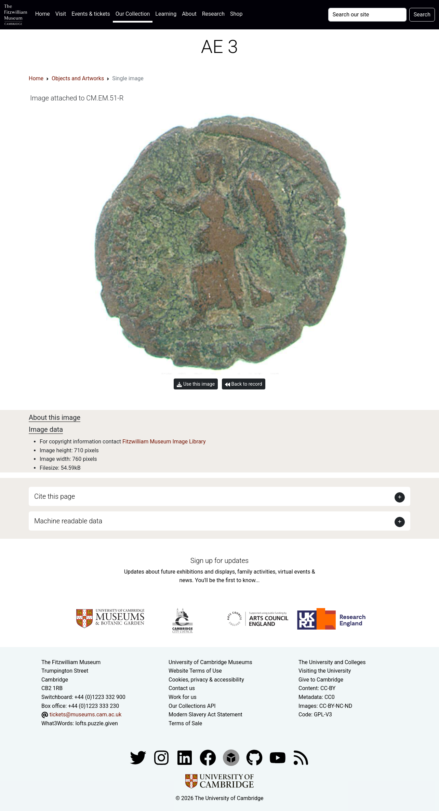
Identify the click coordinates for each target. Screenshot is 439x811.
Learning (165, 14)
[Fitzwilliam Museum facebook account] (185, 757)
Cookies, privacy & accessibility (206, 679)
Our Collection (133, 14)
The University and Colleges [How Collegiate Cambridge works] (331, 662)
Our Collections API (192, 706)
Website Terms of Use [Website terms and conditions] (195, 671)
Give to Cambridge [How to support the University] (320, 679)
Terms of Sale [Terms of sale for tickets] (185, 723)
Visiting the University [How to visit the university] (324, 671)
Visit (60, 14)
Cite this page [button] (54, 496)
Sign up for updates (219, 560)
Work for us (183, 697)
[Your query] (367, 15)
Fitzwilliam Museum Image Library (164, 441)
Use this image (196, 384)
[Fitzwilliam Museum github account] (255, 757)
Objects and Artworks (78, 78)
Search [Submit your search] (422, 14)
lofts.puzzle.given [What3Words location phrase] (96, 723)
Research (213, 14)
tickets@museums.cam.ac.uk (85, 714)
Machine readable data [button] (68, 521)
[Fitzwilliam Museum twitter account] (138, 757)
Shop (236, 14)
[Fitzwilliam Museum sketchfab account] (231, 757)
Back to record (243, 384)
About (189, 14)
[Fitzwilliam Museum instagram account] (162, 757)
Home (44, 13)
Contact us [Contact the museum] (182, 688)
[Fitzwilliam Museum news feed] (301, 757)
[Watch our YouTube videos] (278, 757)
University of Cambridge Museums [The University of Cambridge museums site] (210, 662)
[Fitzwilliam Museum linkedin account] (208, 757)
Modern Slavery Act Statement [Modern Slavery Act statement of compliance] (205, 714)
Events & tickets (90, 14)
